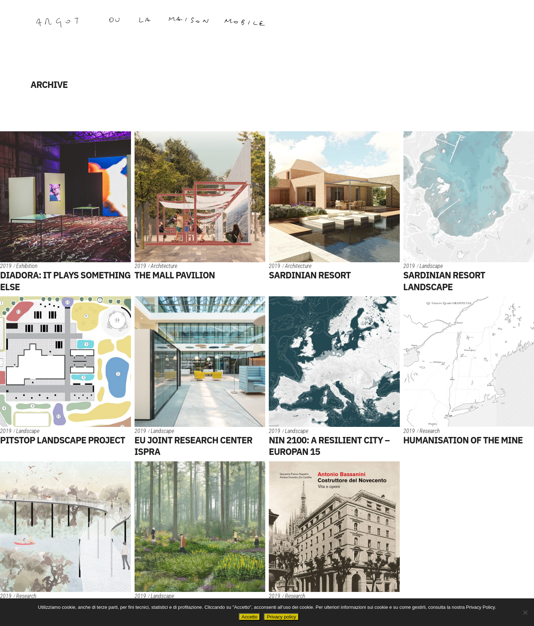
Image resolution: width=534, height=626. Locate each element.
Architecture (164, 266)
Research (430, 431)
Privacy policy (281, 617)
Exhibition (26, 266)
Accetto (249, 617)
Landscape (431, 266)
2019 (5, 266)
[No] (525, 612)
